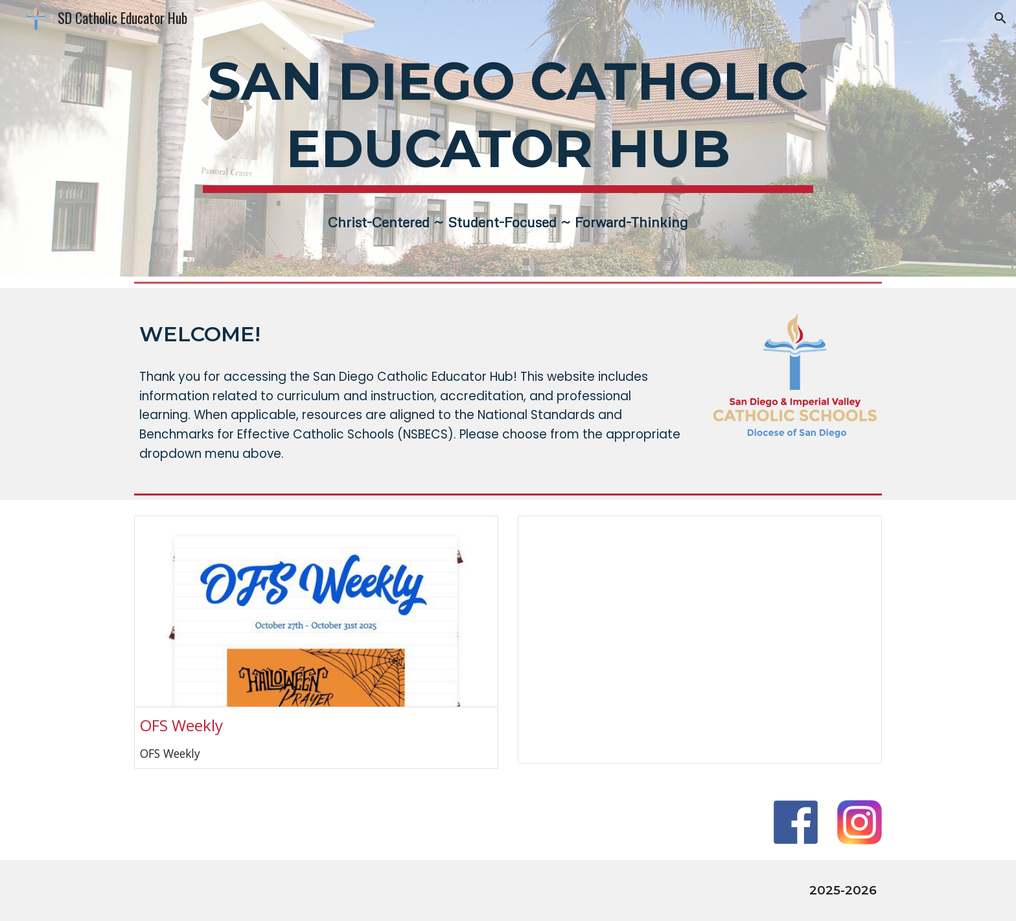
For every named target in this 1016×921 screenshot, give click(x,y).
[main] (508, 119)
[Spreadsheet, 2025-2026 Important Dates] (700, 640)
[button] (1000, 18)
